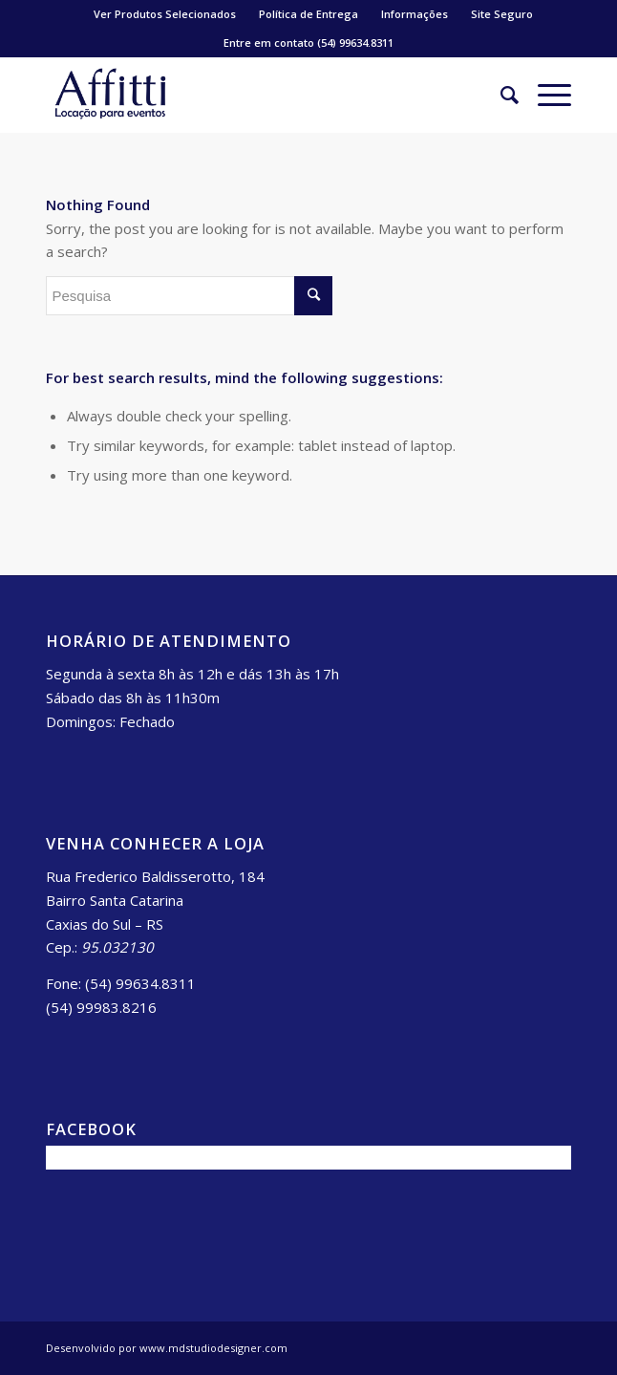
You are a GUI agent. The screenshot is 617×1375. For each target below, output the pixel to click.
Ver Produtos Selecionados (165, 14)
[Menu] (545, 94)
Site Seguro (502, 14)
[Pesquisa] (500, 94)
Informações (414, 14)
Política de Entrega (308, 14)
